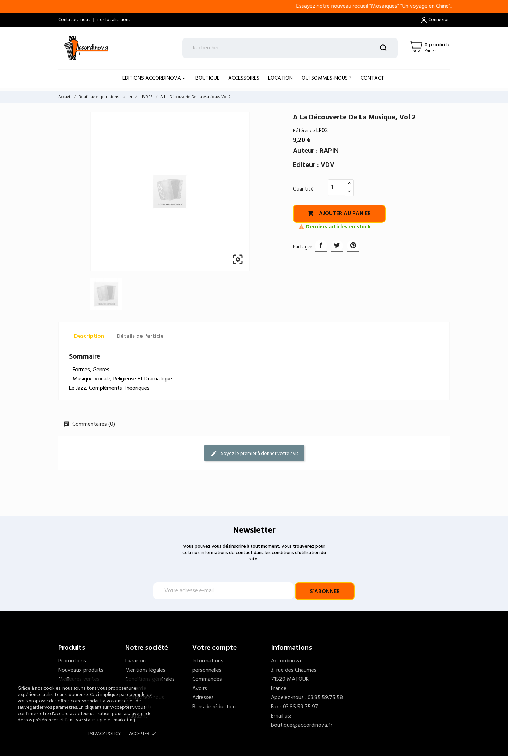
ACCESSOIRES (243, 78)
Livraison (135, 661)
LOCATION (280, 78)
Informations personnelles (207, 665)
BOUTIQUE (207, 78)
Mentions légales (145, 670)
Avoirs (199, 688)
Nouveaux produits (80, 670)
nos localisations (113, 20)
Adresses (203, 697)
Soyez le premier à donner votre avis (254, 454)
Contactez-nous (74, 20)
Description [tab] (89, 336)
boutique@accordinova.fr (301, 725)
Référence (304, 131)
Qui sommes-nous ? (327, 78)
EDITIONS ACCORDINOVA (152, 78)
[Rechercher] (290, 48)
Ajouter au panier (339, 213)
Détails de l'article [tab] (140, 336)
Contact (372, 78)
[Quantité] (336, 187)
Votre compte (214, 648)
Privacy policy (104, 734)
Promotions (72, 661)
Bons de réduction (214, 707)
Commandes (207, 679)
